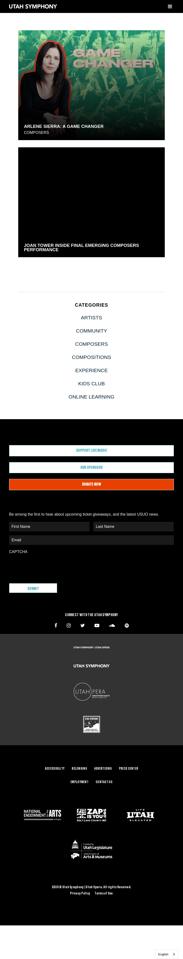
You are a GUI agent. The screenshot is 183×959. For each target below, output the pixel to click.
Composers (36, 133)
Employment (80, 782)
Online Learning (91, 396)
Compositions (91, 357)
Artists (91, 317)
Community (91, 331)
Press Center (128, 768)
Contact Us (104, 782)
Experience (91, 370)
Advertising (103, 768)
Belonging (79, 768)
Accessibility (55, 768)
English (163, 954)
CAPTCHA (18, 552)
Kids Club (91, 383)
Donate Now (91, 484)
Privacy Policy (80, 893)
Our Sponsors (91, 468)
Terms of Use (103, 893)
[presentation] (45, 566)
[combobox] (166, 954)
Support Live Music (91, 451)
